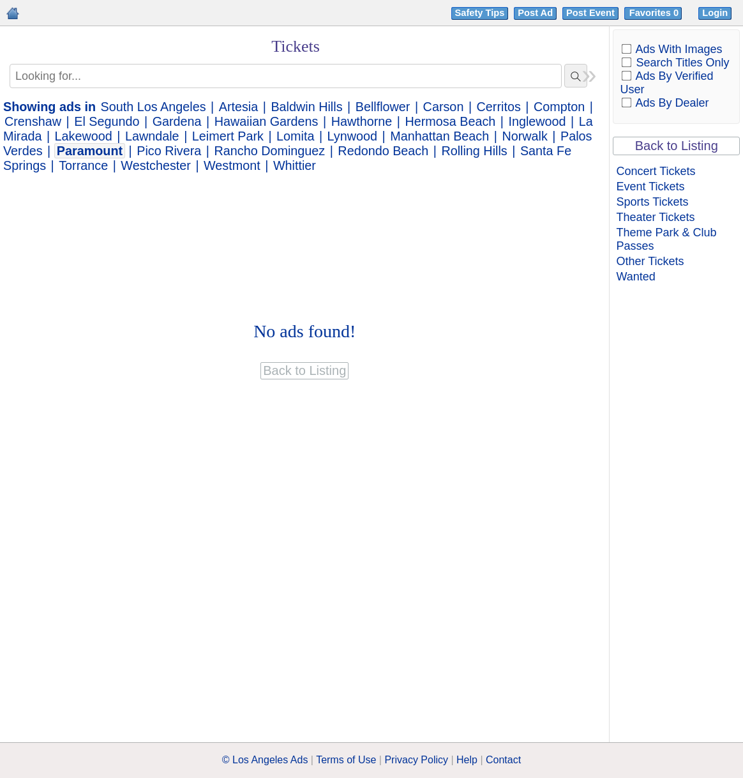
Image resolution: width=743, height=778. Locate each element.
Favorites (655, 13)
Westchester (156, 165)
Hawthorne (362, 121)
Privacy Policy (416, 759)
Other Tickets (650, 261)
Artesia (239, 107)
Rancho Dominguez (269, 151)
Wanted (635, 276)
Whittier (294, 165)
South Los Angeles (153, 107)
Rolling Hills (474, 151)
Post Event (590, 13)
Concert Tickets (655, 171)
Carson (443, 107)
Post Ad (535, 13)
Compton (559, 107)
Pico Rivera (169, 151)
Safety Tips (480, 13)
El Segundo (106, 121)
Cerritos (499, 107)
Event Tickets (650, 186)
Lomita (295, 136)
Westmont (232, 165)
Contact (503, 759)
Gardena (177, 121)
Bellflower (383, 107)
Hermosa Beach (450, 121)
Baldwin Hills (306, 107)
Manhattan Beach (439, 136)
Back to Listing (676, 146)
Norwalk (524, 136)
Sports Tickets (652, 201)
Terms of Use (346, 759)
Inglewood (537, 121)
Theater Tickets (655, 217)
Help (466, 759)
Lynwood (352, 136)
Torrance (83, 165)
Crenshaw (32, 121)
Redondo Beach (383, 151)
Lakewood (83, 136)
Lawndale (152, 136)
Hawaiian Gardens (266, 121)
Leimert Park (228, 136)
